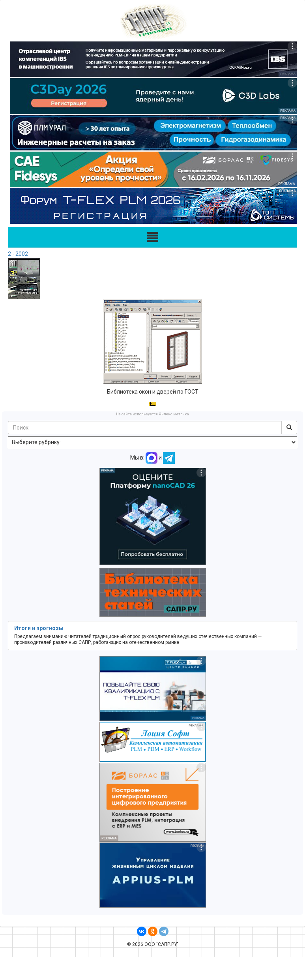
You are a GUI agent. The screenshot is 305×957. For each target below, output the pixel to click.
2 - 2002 (18, 254)
